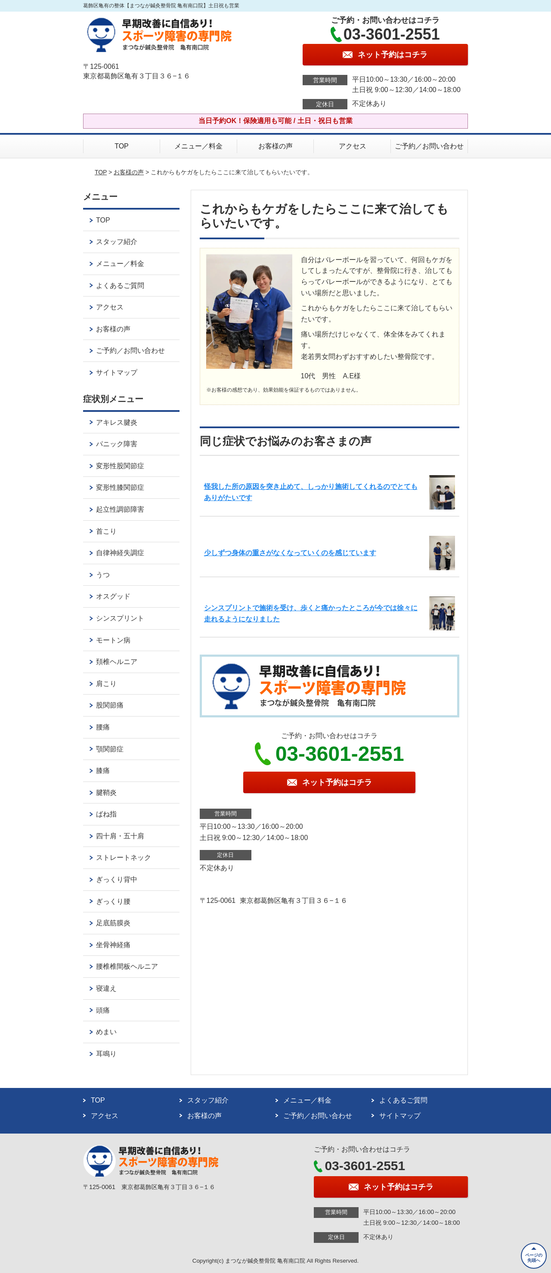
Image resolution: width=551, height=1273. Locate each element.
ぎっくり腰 (113, 901)
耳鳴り (106, 1053)
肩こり (106, 683)
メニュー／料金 (198, 146)
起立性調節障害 (120, 509)
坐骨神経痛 (113, 945)
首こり (106, 531)
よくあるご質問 (120, 285)
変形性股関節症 (120, 466)
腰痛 (103, 727)
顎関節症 (110, 749)
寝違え (106, 988)
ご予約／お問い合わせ (429, 146)
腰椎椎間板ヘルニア (127, 966)
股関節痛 (110, 705)
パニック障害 (116, 444)
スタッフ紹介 (116, 241)
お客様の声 (275, 146)
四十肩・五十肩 (120, 836)
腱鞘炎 (106, 792)
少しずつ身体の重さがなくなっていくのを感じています (290, 552)
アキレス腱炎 (116, 422)
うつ (103, 574)
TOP (122, 146)
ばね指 (106, 814)
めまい (106, 1031)
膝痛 (103, 770)
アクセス (352, 146)
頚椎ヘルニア (116, 661)
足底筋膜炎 (113, 923)
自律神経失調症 (120, 552)
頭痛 (103, 1010)
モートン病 (113, 640)
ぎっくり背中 (116, 879)
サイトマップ (116, 372)
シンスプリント (120, 618)
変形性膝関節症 (120, 487)
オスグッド (113, 596)
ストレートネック (123, 857)
